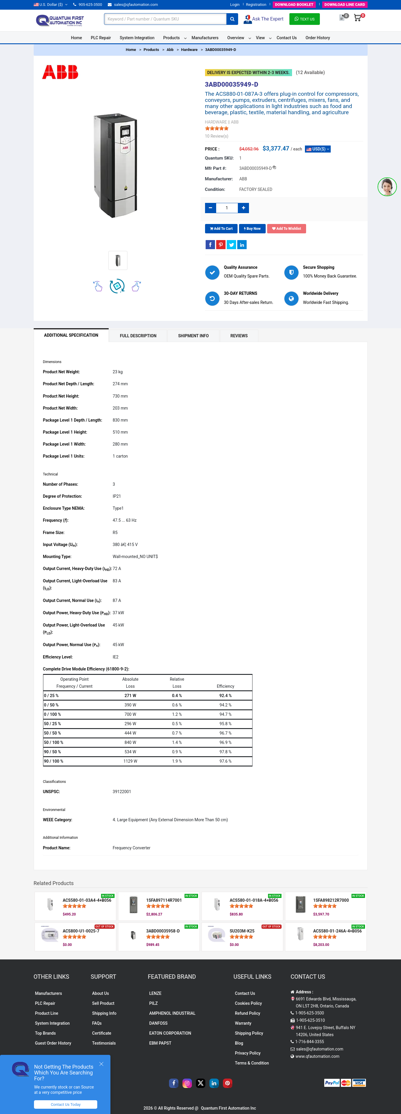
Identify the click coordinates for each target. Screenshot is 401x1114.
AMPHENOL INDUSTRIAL (172, 1013)
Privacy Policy (248, 1053)
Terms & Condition (252, 1063)
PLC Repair (101, 37)
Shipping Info (104, 1013)
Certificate (101, 1033)
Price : (212, 149)
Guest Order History (53, 1043)
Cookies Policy (248, 1003)
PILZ (153, 1003)
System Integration (137, 37)
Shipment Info (193, 335)
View (260, 37)
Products (171, 37)
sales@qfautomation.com (133, 4)
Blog (239, 1043)
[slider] (216, 128)
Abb (170, 49)
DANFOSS (158, 1023)
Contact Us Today (66, 1104)
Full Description (138, 335)
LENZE (155, 993)
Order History (318, 37)
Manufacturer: (219, 179)
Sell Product (103, 1003)
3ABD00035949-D (220, 49)
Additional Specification (71, 335)
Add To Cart (221, 229)
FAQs (97, 1023)
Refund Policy (247, 1013)
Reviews (239, 335)
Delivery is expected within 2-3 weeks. (248, 72)
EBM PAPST (160, 1043)
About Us (100, 993)
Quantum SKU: (219, 158)
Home (76, 37)
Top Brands (45, 1033)
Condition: (215, 189)
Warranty (243, 1023)
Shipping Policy (249, 1033)
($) (51, 4)
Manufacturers (205, 37)
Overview (235, 37)
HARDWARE (216, 122)
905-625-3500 (87, 4)
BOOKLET (294, 4)
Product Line (46, 1013)
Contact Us (287, 37)
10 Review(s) (216, 136)
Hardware (189, 49)
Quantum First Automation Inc (228, 1108)
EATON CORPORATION (170, 1033)
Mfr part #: (215, 168)
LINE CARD (345, 4)
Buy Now (252, 229)
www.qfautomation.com (317, 1056)
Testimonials (104, 1043)
